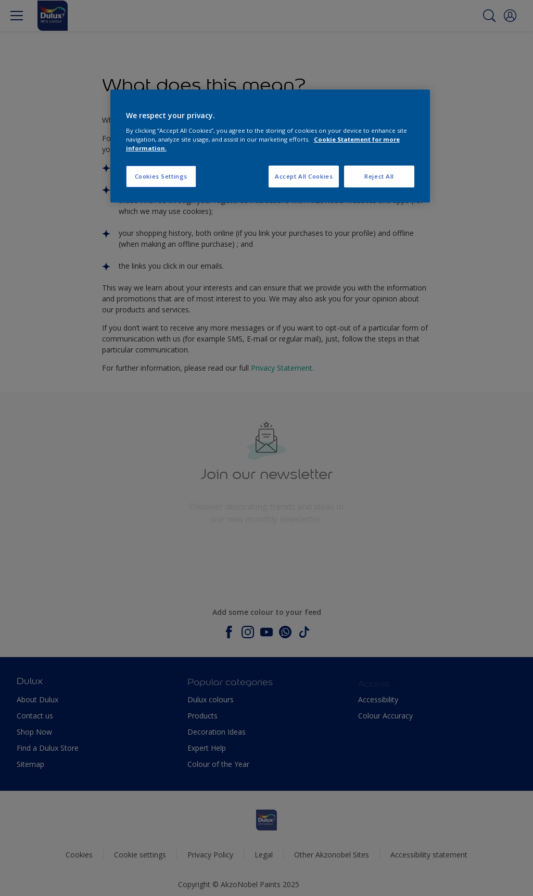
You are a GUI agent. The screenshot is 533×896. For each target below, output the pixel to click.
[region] (270, 146)
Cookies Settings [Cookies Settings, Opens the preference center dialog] (161, 176)
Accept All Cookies (304, 176)
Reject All (379, 176)
